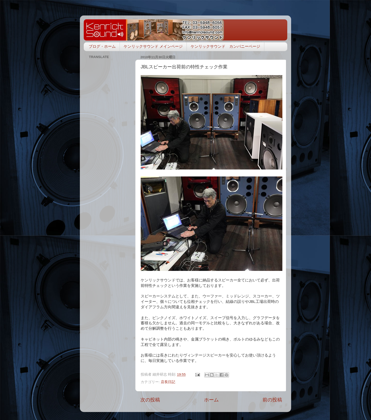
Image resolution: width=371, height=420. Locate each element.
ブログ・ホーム (102, 46)
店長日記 (168, 382)
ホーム (211, 399)
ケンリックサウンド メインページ (153, 46)
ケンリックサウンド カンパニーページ (225, 46)
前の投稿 (272, 399)
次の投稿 (150, 399)
